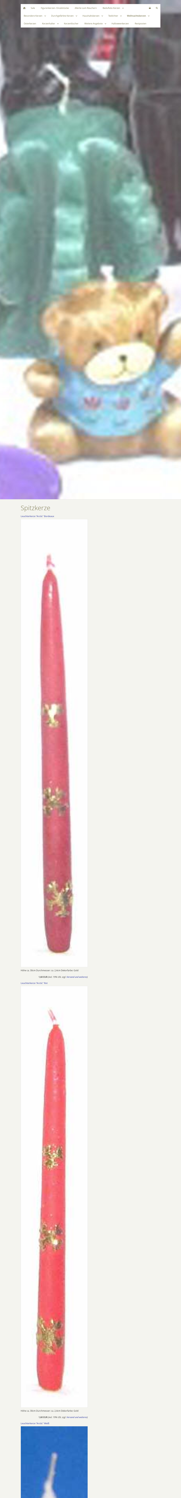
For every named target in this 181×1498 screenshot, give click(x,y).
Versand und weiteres (77, 976)
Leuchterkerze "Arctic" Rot (34, 983)
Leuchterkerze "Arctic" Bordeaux (37, 516)
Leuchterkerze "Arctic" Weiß (35, 1423)
